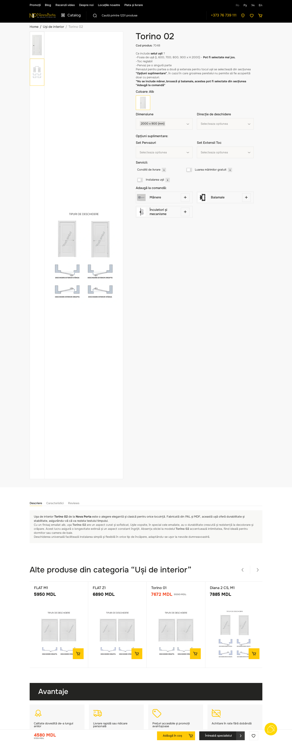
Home (34, 27)
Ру (245, 5)
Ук (253, 5)
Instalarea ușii (155, 179)
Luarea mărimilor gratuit (210, 169)
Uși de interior (53, 27)
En (260, 5)
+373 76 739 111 (224, 15)
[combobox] (164, 124)
